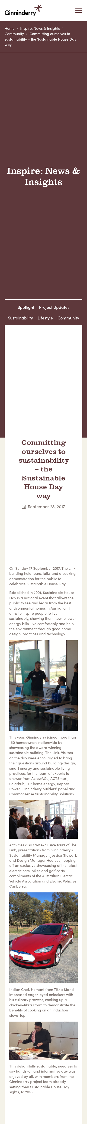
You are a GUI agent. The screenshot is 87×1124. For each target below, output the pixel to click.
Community (14, 33)
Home (10, 28)
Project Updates (54, 307)
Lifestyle (45, 318)
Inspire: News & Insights (40, 28)
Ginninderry (24, 10)
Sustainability (20, 318)
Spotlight (26, 307)
